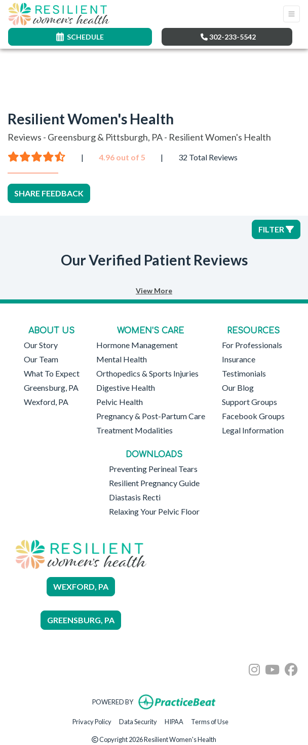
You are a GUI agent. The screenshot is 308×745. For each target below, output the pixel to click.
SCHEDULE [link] (80, 36)
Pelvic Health (119, 402)
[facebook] (291, 666)
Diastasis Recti (135, 497)
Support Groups (249, 402)
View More (154, 290)
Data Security (138, 721)
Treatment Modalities (134, 430)
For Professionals (252, 345)
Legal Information (253, 430)
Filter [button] (276, 229)
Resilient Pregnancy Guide (154, 483)
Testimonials (244, 373)
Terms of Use (209, 721)
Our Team (41, 359)
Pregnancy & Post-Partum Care (150, 416)
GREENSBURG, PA (80, 620)
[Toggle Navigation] (291, 14)
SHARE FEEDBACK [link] (49, 193)
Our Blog (238, 387)
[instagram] (254, 666)
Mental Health (121, 359)
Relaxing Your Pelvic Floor (154, 511)
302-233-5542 (228, 36)
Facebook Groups (253, 416)
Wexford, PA (46, 402)
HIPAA (174, 721)
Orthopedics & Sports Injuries (147, 373)
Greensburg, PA (51, 387)
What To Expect (52, 373)
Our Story (41, 345)
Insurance (238, 359)
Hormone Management (137, 345)
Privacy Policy (91, 721)
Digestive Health (125, 387)
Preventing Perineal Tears (153, 468)
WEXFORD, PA (80, 586)
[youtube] (272, 666)
